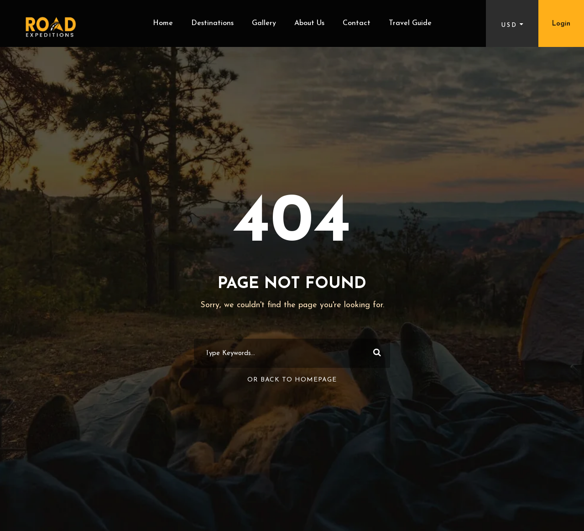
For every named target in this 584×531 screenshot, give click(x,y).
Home (163, 23)
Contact (356, 23)
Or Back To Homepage (292, 379)
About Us (309, 23)
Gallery (264, 23)
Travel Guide (410, 23)
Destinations (212, 23)
